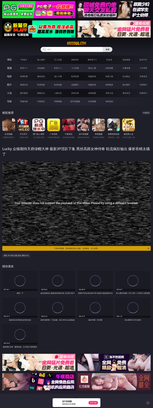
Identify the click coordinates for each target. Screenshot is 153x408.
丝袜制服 (109, 68)
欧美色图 (58, 84)
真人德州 (41, 59)
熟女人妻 (92, 68)
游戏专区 (75, 59)
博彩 (9, 59)
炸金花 (109, 59)
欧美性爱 (75, 76)
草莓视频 (58, 101)
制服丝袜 (92, 76)
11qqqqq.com (76, 43)
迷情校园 (92, 93)
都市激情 (24, 93)
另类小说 (109, 93)
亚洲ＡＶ (24, 68)
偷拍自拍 (41, 76)
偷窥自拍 (24, 84)
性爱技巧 (143, 93)
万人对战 (58, 59)
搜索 (107, 49)
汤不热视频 (75, 101)
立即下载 (93, 403)
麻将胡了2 (92, 59)
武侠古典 (75, 93)
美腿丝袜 (92, 84)
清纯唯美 (109, 84)
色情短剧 (109, 101)
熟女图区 (126, 84)
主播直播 (126, 68)
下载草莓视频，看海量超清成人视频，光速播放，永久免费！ (102, 248)
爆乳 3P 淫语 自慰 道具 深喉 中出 (16, 255)
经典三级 (109, 76)
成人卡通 (58, 76)
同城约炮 (24, 101)
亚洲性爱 (24, 76)
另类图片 (143, 84)
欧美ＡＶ (58, 68)
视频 (9, 68)
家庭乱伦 (41, 93)
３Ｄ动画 (75, 68)
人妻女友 (58, 93)
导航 (9, 101)
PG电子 (24, 59)
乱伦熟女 (126, 76)
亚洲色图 (41, 84)
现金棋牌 (126, 59)
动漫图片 (75, 84)
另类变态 (143, 76)
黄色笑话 (126, 93)
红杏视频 (92, 101)
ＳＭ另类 (143, 68)
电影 (9, 76)
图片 (9, 84)
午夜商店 (41, 101)
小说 (9, 93)
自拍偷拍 (41, 68)
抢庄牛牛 (143, 59)
